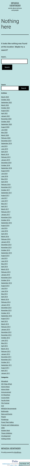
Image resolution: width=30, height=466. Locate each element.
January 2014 (5, 305)
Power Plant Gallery (7, 422)
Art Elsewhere (5, 395)
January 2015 (5, 275)
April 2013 (4, 321)
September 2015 (6, 253)
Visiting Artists (6, 439)
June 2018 (4, 176)
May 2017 (4, 204)
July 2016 (4, 228)
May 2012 (4, 343)
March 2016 (5, 236)
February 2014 (5, 302)
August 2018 (5, 171)
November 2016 (6, 217)
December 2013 (6, 308)
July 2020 (4, 130)
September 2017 (6, 193)
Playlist (3, 417)
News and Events (6, 414)
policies (11, 465)
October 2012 (5, 338)
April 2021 (4, 113)
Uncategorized (5, 436)
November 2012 (6, 335)
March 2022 (5, 105)
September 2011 (6, 365)
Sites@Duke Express (6, 463)
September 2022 (6, 102)
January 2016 (5, 242)
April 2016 (4, 234)
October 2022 (5, 100)
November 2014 (6, 277)
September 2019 (6, 143)
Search (3, 84)
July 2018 (4, 173)
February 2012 (5, 351)
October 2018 (5, 165)
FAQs (16, 465)
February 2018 (5, 184)
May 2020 (4, 132)
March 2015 (5, 269)
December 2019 (6, 141)
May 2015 (4, 264)
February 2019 (5, 157)
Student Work (5, 430)
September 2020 (6, 124)
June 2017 (4, 201)
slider (3, 428)
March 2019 (5, 154)
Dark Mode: (24, 464)
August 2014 (5, 286)
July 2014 (4, 288)
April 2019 (4, 152)
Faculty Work (5, 400)
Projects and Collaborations (10, 425)
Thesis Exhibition (6, 433)
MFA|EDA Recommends (8, 408)
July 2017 (4, 198)
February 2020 (5, 138)
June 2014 (4, 291)
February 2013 (5, 327)
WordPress (17, 452)
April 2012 (4, 346)
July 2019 (4, 146)
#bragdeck (4, 381)
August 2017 (5, 195)
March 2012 (5, 349)
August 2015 (5, 255)
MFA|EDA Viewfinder (11, 448)
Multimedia (4, 411)
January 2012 (5, 354)
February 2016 (5, 239)
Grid (2, 406)
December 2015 (6, 245)
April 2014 (4, 297)
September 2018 (6, 168)
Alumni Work (5, 389)
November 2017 (6, 187)
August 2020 (5, 127)
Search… (4, 57)
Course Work (5, 398)
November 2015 (6, 247)
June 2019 (4, 149)
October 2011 (5, 362)
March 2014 (5, 299)
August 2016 (5, 225)
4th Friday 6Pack (6, 384)
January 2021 (5, 116)
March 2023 (5, 97)
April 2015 (4, 266)
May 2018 (4, 179)
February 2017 (5, 212)
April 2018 (4, 182)
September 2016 (6, 223)
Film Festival (5, 403)
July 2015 (4, 258)
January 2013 (5, 329)
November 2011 (6, 359)
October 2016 (5, 220)
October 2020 (5, 121)
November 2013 (6, 310)
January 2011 (5, 373)
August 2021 (5, 110)
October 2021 (5, 108)
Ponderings (4, 419)
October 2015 (5, 250)
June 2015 (4, 261)
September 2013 (6, 316)
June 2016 (4, 231)
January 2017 (5, 214)
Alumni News (5, 387)
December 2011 (6, 357)
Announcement (6, 392)
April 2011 (4, 370)
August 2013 (5, 318)
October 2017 (5, 190)
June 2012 (4, 340)
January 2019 (5, 160)
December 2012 (6, 332)
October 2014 (5, 280)
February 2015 (5, 272)
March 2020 (5, 135)
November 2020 (6, 119)
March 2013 (5, 324)
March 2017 (5, 209)
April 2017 (4, 206)
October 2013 (5, 313)
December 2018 (6, 162)
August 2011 (5, 368)
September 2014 (6, 283)
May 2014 (4, 294)
